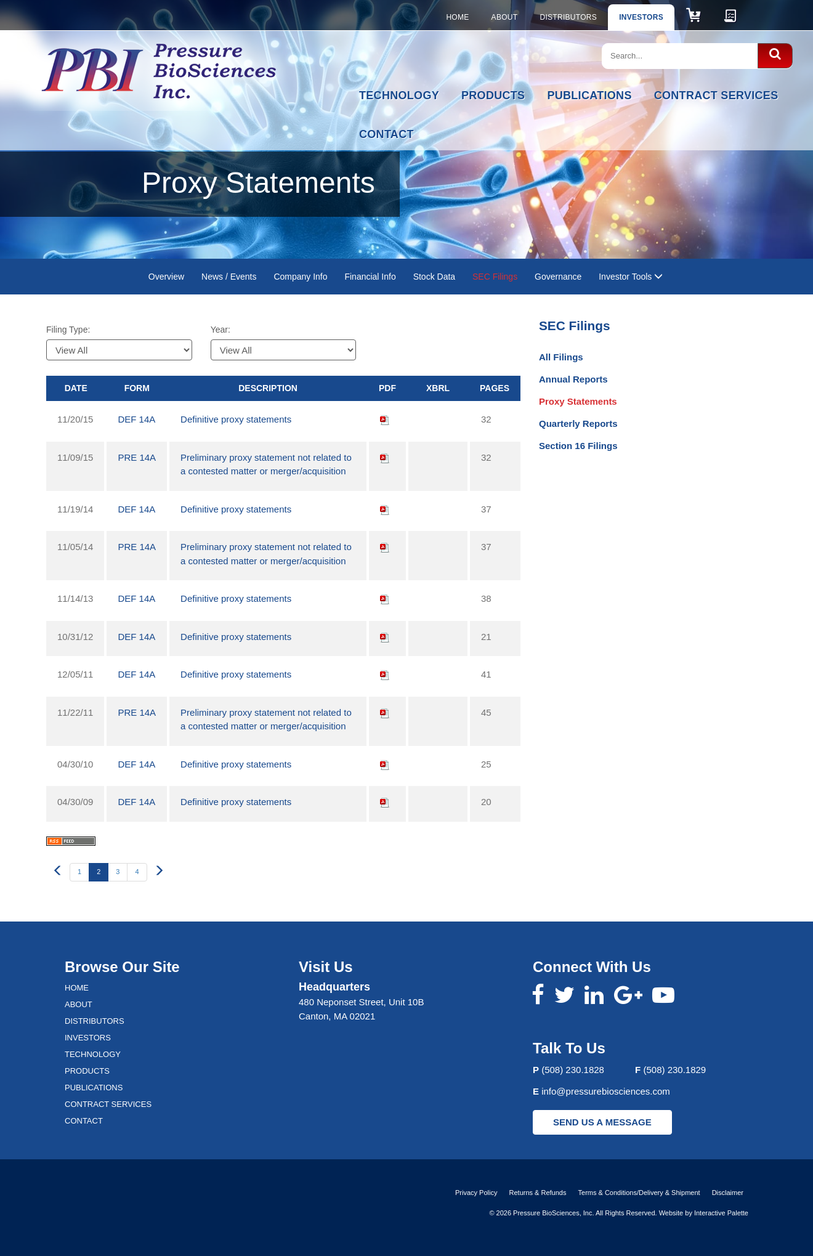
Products (493, 95)
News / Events (228, 277)
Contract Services (716, 95)
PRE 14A (137, 457)
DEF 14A (136, 419)
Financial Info (369, 277)
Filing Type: (68, 329)
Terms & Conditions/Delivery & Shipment (639, 1192)
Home (457, 17)
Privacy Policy (476, 1192)
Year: (220, 329)
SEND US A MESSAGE (602, 1122)
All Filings (561, 357)
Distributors (568, 17)
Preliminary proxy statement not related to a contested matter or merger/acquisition (266, 464)
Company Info (300, 277)
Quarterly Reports (578, 423)
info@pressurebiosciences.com (605, 1091)
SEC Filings (494, 277)
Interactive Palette (721, 1213)
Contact (386, 134)
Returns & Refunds (538, 1192)
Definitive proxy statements (235, 419)
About (504, 17)
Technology (399, 95)
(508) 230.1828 (572, 1069)
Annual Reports (573, 379)
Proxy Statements (578, 401)
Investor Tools (631, 277)
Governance (558, 277)
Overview (166, 277)
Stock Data (434, 277)
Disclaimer (727, 1192)
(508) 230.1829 (674, 1069)
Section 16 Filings (578, 445)
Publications (589, 95)
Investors (641, 17)
